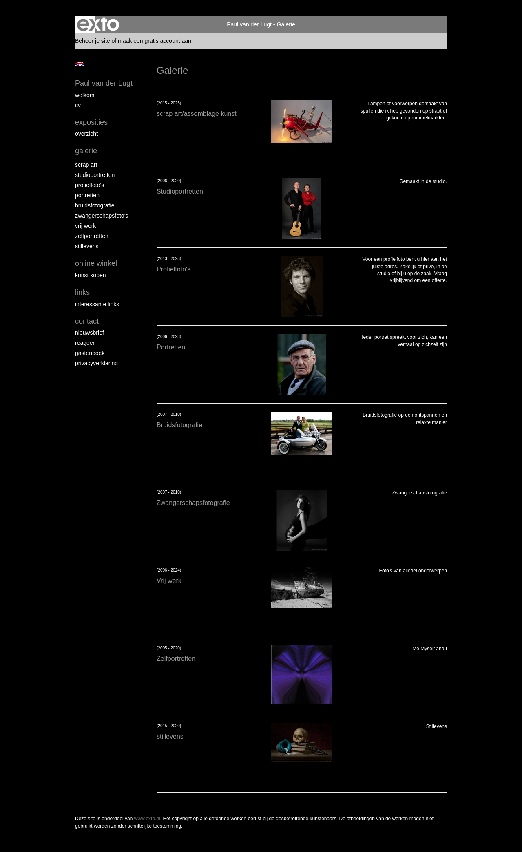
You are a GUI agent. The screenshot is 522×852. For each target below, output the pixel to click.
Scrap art (86, 164)
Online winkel (96, 263)
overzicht (86, 133)
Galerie (86, 151)
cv (78, 105)
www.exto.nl (147, 818)
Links (82, 292)
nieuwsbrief (89, 332)
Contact (87, 321)
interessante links (97, 304)
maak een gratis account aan (154, 41)
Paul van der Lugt (249, 24)
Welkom (84, 95)
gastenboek (89, 353)
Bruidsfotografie (95, 205)
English (79, 63)
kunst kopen (90, 275)
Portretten (87, 195)
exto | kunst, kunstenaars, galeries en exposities (98, 24)
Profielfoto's (89, 185)
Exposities (91, 122)
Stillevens (87, 246)
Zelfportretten (91, 236)
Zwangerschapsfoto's (101, 215)
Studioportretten (95, 175)
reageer (85, 343)
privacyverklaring (96, 363)
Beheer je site (92, 41)
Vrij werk (85, 226)
